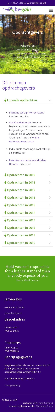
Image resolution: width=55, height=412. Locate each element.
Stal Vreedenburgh (20, 122)
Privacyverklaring (12, 385)
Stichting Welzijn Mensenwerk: (26, 112)
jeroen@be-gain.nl (37, 3)
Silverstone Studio (44, 406)
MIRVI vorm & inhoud (42, 403)
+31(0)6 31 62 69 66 (18, 3)
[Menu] (51, 10)
